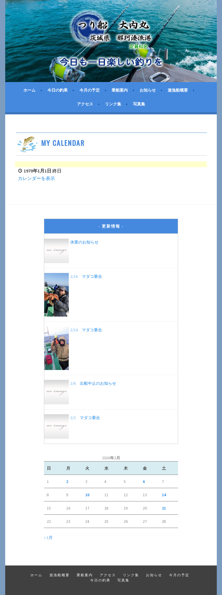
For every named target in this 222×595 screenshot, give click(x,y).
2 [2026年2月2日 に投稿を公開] (67, 481)
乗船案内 (120, 90)
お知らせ (148, 90)
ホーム (29, 90)
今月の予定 (89, 90)
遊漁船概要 (178, 90)
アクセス (85, 104)
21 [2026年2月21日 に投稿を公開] (164, 508)
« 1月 (48, 537)
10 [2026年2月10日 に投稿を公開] (87, 494)
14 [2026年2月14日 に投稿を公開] (164, 494)
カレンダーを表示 (36, 178)
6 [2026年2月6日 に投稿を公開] (144, 481)
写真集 (139, 104)
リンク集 (113, 104)
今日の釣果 (57, 90)
